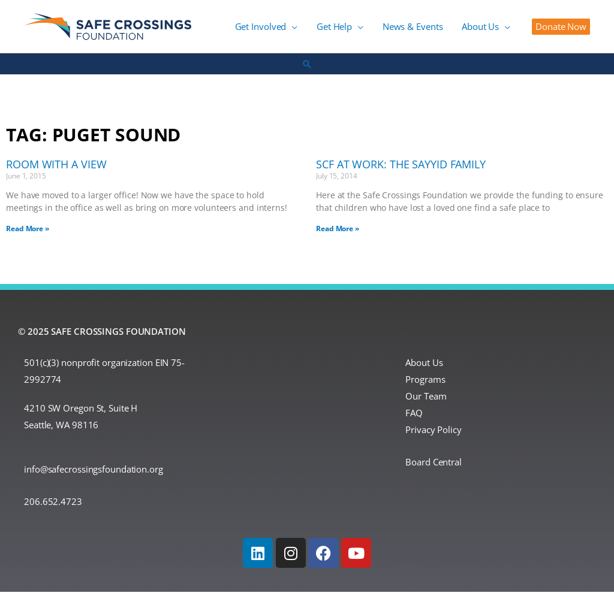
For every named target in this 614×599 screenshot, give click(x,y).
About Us (424, 370)
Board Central (433, 469)
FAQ (414, 420)
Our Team (425, 403)
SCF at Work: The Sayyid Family (401, 171)
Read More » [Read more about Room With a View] (27, 235)
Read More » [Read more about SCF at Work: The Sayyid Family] (337, 235)
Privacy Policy (433, 436)
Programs (425, 386)
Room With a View (56, 171)
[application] (316, 30)
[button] (561, 30)
